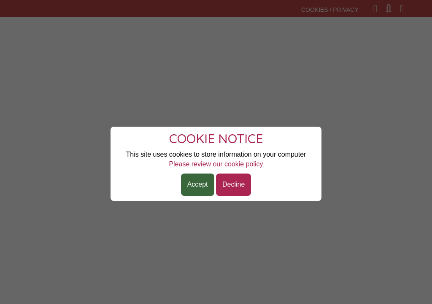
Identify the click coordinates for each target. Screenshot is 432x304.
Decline (233, 184)
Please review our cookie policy (216, 164)
